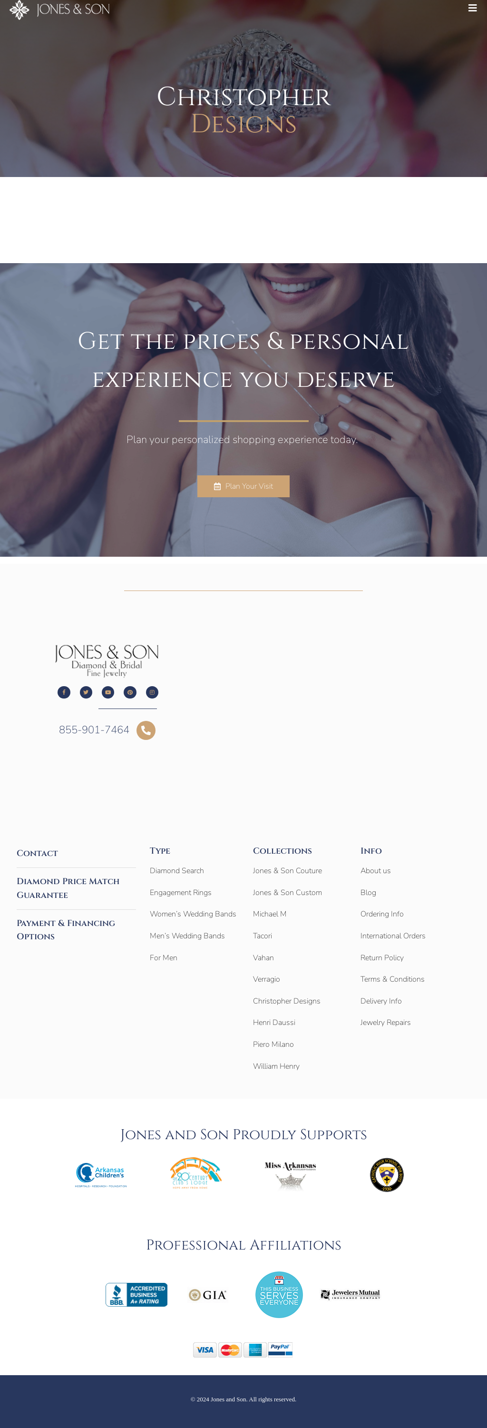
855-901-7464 (94, 730)
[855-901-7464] (146, 730)
